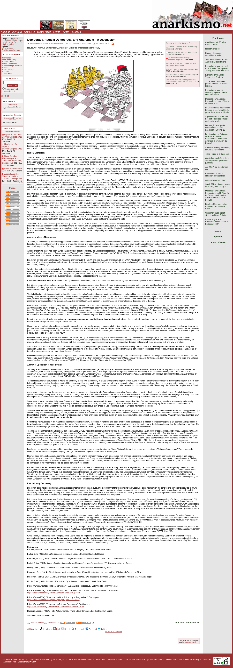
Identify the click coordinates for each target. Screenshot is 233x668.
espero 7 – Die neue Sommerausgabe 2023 (12, 136)
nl (19, 41)
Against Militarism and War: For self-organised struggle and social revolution (217, 118)
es (17, 39)
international (35, 43)
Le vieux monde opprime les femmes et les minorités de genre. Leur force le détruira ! (218, 110)
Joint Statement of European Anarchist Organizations (217, 60)
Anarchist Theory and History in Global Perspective (218, 148)
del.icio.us (46, 629)
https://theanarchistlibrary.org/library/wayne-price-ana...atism (53, 599)
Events (56, 32)
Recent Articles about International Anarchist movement (181, 64)
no (16, 41)
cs (18, 42)
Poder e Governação (13, 168)
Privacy (33, 662)
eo (10, 44)
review (60, 43)
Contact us (29, 32)
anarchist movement (49, 43)
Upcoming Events (12, 115)
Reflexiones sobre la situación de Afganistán (215, 174)
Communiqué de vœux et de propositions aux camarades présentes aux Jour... (181, 81)
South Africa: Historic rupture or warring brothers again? (217, 185)
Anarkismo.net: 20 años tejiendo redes (180, 69)
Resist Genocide (212, 49)
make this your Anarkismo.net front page (11, 49)
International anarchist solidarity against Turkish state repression (216, 92)
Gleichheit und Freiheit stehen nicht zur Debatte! (216, 214)
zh (15, 42)
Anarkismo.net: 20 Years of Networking (180, 75)
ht (9, 42)
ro (7, 44)
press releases (217, 242)
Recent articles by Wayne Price (179, 43)
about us (5, 96)
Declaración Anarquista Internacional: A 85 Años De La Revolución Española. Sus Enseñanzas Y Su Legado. (217, 195)
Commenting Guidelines (12, 66)
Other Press (9, 128)
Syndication (7, 73)
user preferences (10, 35)
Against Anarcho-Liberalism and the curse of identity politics (12, 176)
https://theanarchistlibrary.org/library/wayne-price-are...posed (53, 593)
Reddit (65, 629)
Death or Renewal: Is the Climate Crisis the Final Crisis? (216, 206)
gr (13, 41)
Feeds (12, 188)
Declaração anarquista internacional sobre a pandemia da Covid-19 (215, 127)
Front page (6, 58)
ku (12, 42)
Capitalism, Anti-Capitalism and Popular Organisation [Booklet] (217, 160)
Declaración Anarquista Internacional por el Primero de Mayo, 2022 (217, 101)
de (6, 42)
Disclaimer (23, 662)
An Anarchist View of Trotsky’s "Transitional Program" (178, 59)
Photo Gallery (8, 69)
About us (5, 32)
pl (3, 42)
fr (14, 39)
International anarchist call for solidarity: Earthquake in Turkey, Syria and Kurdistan (217, 68)
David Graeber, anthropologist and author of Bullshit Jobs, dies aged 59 (12, 159)
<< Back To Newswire (113, 632)
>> (9, 46)
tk (5, 41)
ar (22, 41)
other (9, 41)
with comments (52, 623)
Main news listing (9, 60)
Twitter (65, 32)
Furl (56, 629)
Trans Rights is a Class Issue (218, 154)
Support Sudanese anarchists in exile (213, 54)
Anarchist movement (15, 119)
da (4, 44)
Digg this (32, 629)
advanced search (8, 91)
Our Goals (17, 32)
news (218, 231)
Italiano (187, 642)
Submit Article (44, 32)
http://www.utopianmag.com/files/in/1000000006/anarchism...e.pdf (55, 606)
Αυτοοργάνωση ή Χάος (215, 180)
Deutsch (193, 642)
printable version (36, 623)
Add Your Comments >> (187, 622)
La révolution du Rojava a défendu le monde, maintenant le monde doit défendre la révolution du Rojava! (216, 138)
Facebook (76, 32)
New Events (9, 101)
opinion (218, 236)
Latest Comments (9, 64)
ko (13, 44)
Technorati (78, 629)
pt (2, 41)
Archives (5, 71)
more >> (19, 182)
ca (22, 42)
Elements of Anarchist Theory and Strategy (214, 76)
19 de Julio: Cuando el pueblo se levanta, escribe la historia (217, 83)
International (12, 104)
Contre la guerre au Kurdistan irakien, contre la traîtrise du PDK (216, 221)
